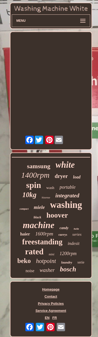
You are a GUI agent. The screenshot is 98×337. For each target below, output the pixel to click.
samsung (38, 166)
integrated (67, 195)
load (76, 177)
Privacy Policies (51, 304)
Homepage (50, 289)
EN (47, 318)
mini (51, 254)
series (77, 234)
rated (34, 251)
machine (38, 225)
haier (25, 233)
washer (47, 270)
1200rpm (68, 253)
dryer (61, 176)
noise (30, 270)
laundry (66, 262)
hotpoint (46, 261)
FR (54, 318)
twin (76, 228)
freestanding (42, 242)
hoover (57, 215)
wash (50, 188)
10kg (29, 195)
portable (68, 187)
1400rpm (35, 175)
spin (33, 185)
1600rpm (44, 233)
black (37, 217)
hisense (46, 197)
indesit (73, 243)
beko (24, 260)
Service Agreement (51, 311)
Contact (50, 296)
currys (63, 234)
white (65, 165)
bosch (68, 269)
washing (66, 205)
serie (80, 262)
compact (24, 208)
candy (64, 228)
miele (39, 207)
